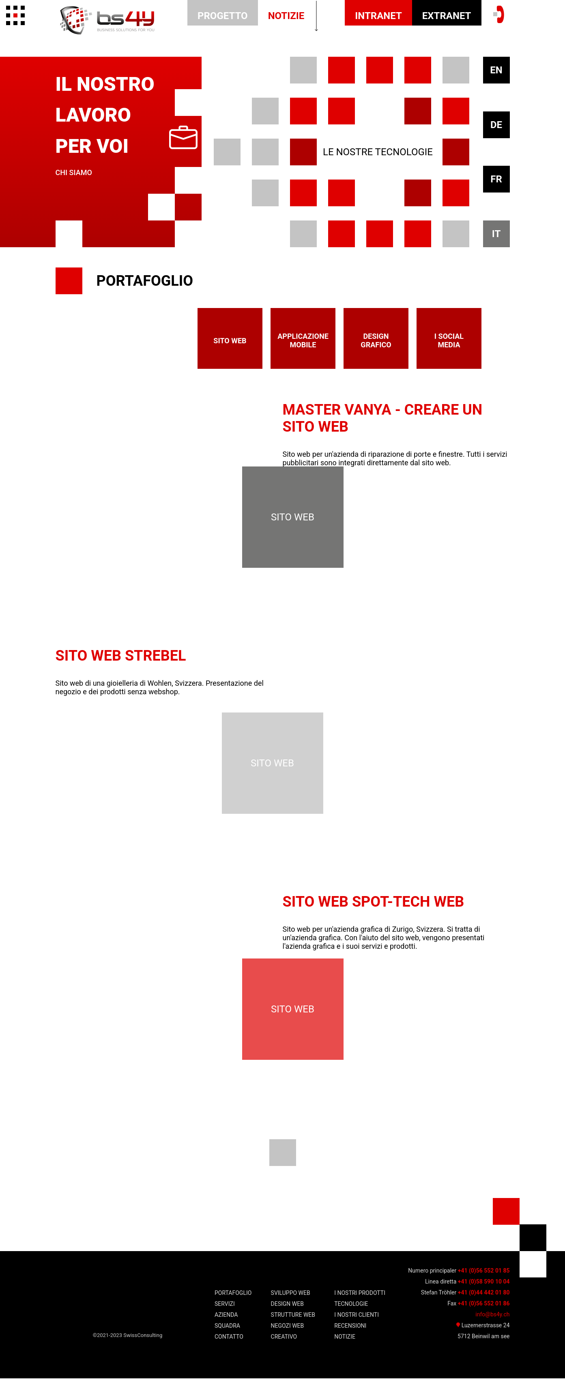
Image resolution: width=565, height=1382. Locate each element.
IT (496, 234)
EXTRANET (446, 15)
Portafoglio (233, 1296)
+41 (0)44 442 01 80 (484, 1296)
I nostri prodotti (359, 1296)
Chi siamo (74, 172)
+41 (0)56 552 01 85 (484, 1274)
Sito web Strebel (121, 656)
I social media (449, 340)
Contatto (229, 1340)
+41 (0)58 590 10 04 (484, 1285)
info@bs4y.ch (492, 1318)
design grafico (376, 340)
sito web (229, 340)
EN (496, 70)
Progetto (223, 15)
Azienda (226, 1318)
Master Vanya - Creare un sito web (383, 418)
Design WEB (287, 1307)
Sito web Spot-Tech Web (373, 904)
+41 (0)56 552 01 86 (484, 1307)
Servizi (225, 1307)
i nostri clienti (356, 1318)
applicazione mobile (303, 340)
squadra (227, 1329)
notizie (286, 15)
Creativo (284, 1340)
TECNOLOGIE (351, 1307)
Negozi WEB (287, 1329)
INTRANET (378, 15)
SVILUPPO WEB (290, 1296)
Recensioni (350, 1329)
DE (496, 124)
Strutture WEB (293, 1318)
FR (496, 179)
